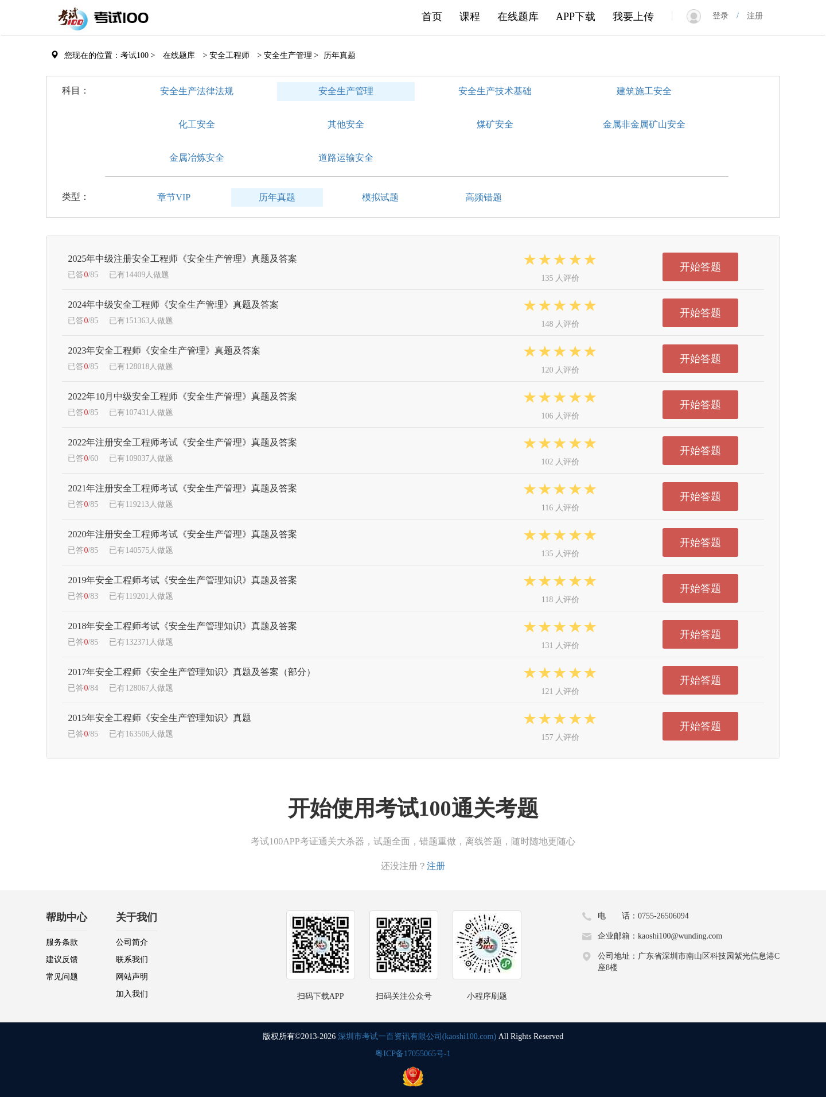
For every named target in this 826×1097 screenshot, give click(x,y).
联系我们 (132, 959)
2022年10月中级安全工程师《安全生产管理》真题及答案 (182, 396)
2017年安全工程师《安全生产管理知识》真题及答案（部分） (191, 672)
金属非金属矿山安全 (644, 124)
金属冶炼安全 (196, 157)
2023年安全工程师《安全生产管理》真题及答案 (164, 350)
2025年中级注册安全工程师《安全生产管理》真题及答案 (182, 258)
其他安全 (346, 124)
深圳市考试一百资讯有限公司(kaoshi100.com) (417, 1036)
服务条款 (62, 942)
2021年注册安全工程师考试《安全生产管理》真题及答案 (182, 488)
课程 (469, 16)
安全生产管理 (345, 91)
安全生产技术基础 (495, 91)
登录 (724, 15)
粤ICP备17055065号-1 (412, 1053)
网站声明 (132, 976)
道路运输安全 (345, 157)
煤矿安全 (495, 124)
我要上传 (633, 16)
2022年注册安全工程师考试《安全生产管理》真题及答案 (182, 442)
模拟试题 (380, 197)
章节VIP (173, 197)
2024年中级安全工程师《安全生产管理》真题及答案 (173, 304)
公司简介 (132, 942)
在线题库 (518, 16)
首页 (432, 16)
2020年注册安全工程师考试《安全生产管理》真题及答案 (182, 534)
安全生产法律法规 (196, 91)
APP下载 (575, 16)
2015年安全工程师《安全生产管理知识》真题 (159, 718)
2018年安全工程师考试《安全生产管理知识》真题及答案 (182, 626)
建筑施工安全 (644, 91)
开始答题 (700, 267)
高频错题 (483, 197)
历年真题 (277, 197)
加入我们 (132, 994)
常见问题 (62, 976)
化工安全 (196, 124)
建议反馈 (62, 959)
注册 (751, 15)
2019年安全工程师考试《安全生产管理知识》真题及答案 (182, 580)
